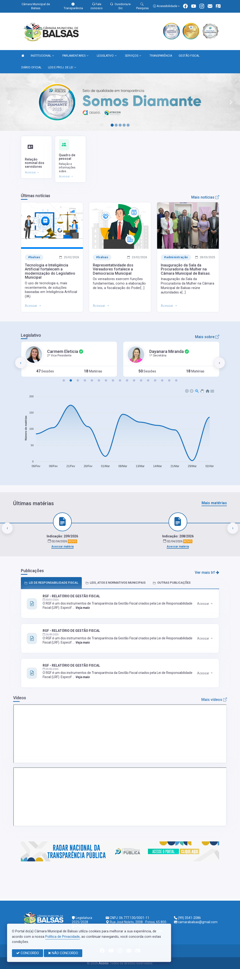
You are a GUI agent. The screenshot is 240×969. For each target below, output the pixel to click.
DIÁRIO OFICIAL (31, 67)
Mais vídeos (214, 699)
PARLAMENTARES (75, 56)
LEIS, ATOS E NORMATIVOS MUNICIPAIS (115, 582)
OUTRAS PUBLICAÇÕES (172, 582)
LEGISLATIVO (107, 56)
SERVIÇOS (133, 56)
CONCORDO (27, 953)
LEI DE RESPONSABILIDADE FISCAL (51, 582)
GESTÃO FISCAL (189, 55)
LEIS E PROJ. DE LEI (62, 68)
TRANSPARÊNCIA (161, 55)
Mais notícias (205, 197)
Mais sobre (207, 337)
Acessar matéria (62, 546)
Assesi (104, 963)
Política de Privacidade (62, 936)
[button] (64, 380)
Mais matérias (214, 503)
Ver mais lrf (207, 572)
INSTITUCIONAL (42, 56)
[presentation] (20, 362)
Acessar (205, 604)
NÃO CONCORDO (63, 953)
